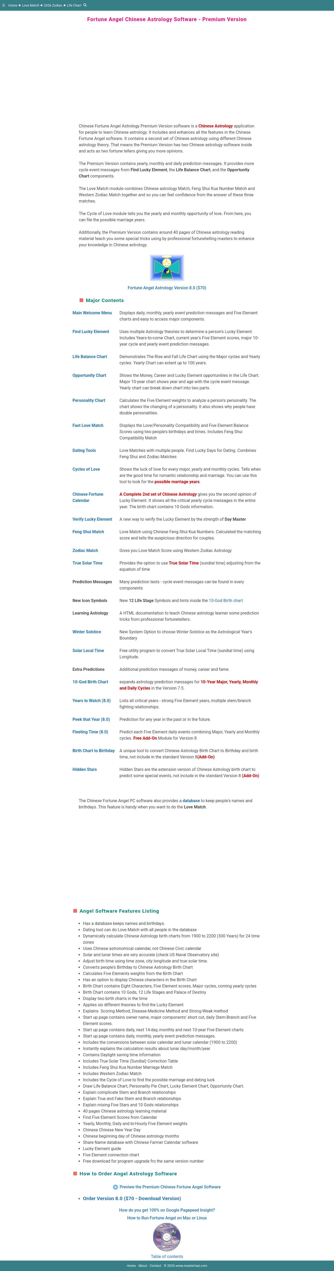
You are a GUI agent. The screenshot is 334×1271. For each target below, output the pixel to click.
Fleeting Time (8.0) (90, 731)
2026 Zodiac (53, 5)
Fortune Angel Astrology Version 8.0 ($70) (167, 287)
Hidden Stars (85, 769)
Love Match (30, 5)
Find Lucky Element (91, 331)
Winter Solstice (87, 631)
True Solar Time (88, 563)
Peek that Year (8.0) (91, 719)
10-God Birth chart (226, 600)
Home (12, 5)
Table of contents (167, 1256)
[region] (167, 69)
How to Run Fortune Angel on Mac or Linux (167, 1217)
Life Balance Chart (90, 356)
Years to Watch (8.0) (92, 700)
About (142, 1266)
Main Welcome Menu (92, 312)
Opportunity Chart (89, 375)
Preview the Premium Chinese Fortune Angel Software (170, 1186)
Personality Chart (89, 400)
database (191, 800)
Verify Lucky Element (92, 519)
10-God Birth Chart (90, 681)
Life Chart (74, 5)
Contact (155, 1266)
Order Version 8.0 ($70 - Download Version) (132, 1198)
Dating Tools (84, 450)
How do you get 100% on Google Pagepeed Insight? (167, 1210)
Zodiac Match (85, 550)
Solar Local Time (88, 650)
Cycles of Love (86, 469)
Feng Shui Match (88, 531)
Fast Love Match (88, 425)
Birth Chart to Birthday (94, 750)
